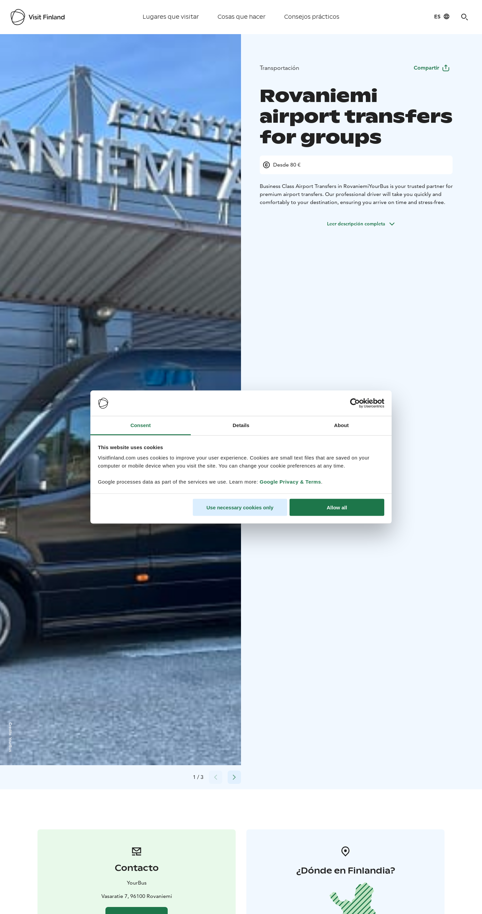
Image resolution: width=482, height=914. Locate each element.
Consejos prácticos (311, 16)
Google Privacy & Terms (290, 482)
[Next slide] (234, 777)
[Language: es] (442, 16)
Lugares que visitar (171, 16)
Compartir (432, 68)
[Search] (464, 17)
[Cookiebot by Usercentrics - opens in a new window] (355, 403)
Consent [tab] (141, 425)
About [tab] (341, 425)
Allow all (337, 507)
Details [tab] (241, 425)
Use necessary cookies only (240, 507)
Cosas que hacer (241, 16)
